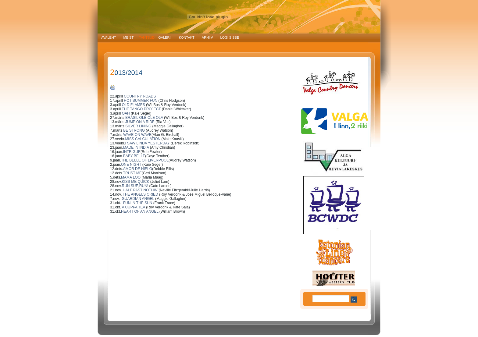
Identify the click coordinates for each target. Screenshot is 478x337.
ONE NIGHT (131, 164)
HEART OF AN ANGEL (139, 211)
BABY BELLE (134, 156)
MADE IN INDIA (136, 147)
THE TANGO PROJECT (141, 109)
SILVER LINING (138, 126)
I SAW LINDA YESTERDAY (147, 143)
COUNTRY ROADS (140, 96)
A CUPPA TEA (133, 207)
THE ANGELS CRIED (140, 194)
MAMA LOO (131, 177)
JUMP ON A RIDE (140, 122)
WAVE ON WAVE (137, 135)
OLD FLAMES (134, 105)
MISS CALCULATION (143, 139)
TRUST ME (132, 173)
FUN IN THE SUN (136, 203)
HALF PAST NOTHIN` (141, 190)
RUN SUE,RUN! (135, 186)
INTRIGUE (132, 152)
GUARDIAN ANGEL (138, 199)
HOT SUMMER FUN (140, 100)
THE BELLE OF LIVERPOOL (145, 160)
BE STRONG (134, 130)
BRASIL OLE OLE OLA (144, 117)
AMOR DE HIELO (137, 169)
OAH (126, 113)
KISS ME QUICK (135, 181)
